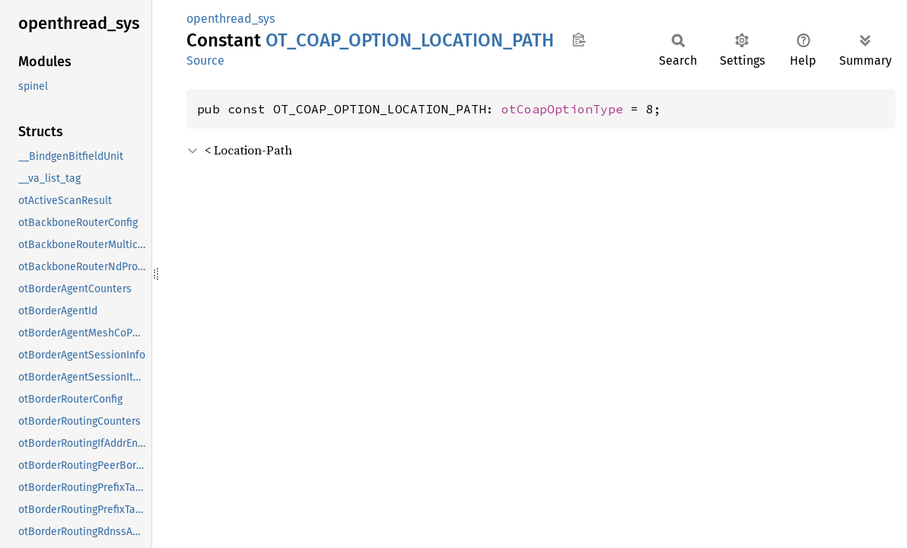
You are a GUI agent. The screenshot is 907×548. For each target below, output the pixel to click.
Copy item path (578, 40)
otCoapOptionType (562, 108)
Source (205, 60)
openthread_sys (230, 18)
